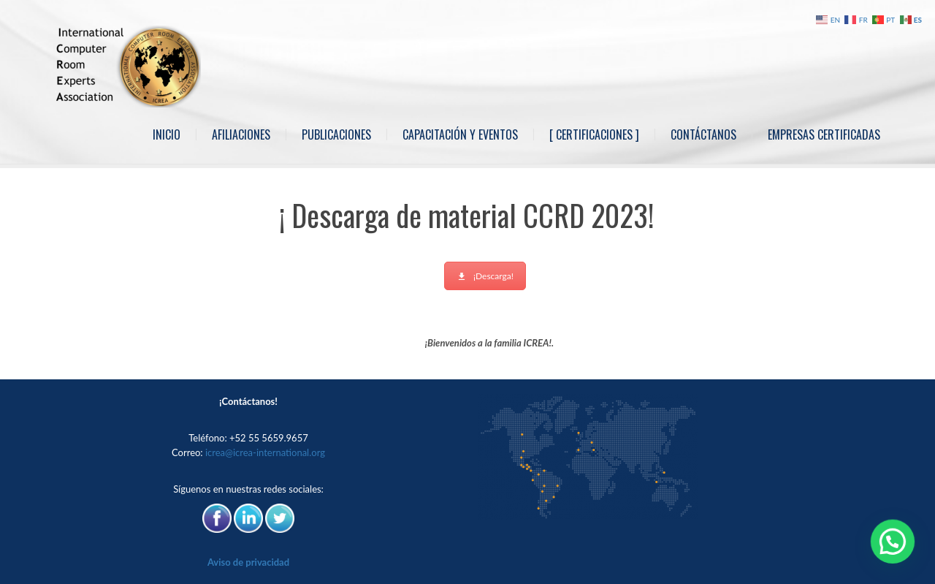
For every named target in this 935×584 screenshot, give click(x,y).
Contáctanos (703, 134)
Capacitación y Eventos (460, 134)
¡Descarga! (485, 275)
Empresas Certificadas (824, 134)
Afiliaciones (241, 134)
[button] (897, 554)
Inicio (166, 134)
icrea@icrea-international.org (265, 452)
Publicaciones (336, 134)
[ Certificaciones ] (594, 134)
